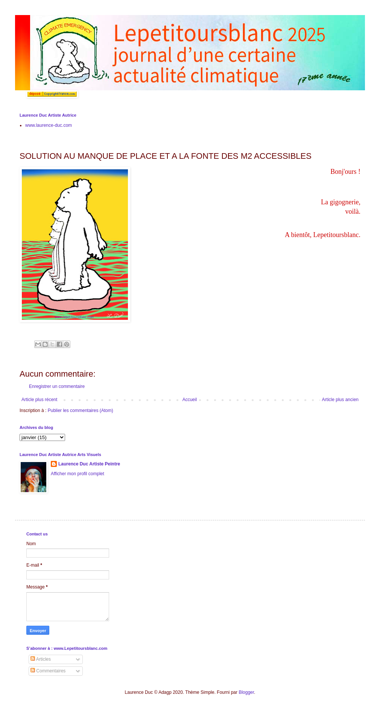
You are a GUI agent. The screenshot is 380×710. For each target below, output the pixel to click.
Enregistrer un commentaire (57, 386)
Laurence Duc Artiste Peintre (89, 464)
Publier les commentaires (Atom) (80, 410)
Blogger (246, 692)
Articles (40, 659)
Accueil (189, 399)
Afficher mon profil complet (77, 473)
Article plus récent (39, 399)
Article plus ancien (340, 399)
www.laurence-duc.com (48, 125)
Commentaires (47, 671)
